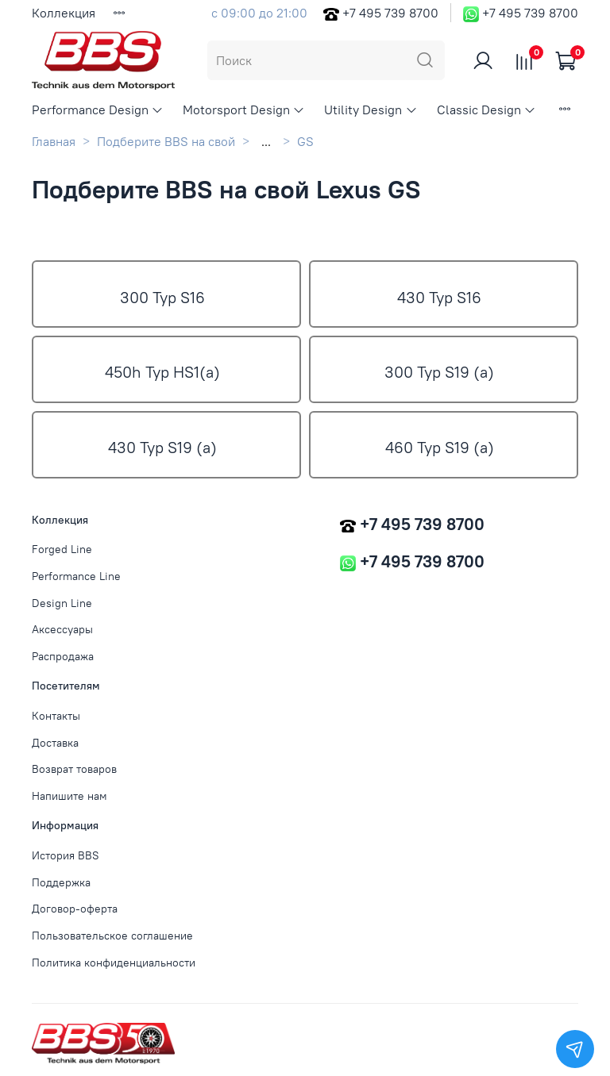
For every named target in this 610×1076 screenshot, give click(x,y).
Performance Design (98, 109)
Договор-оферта (75, 908)
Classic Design (486, 109)
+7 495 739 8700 (390, 13)
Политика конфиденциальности (113, 962)
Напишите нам (69, 796)
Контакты (56, 716)
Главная (53, 141)
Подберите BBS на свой (166, 141)
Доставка (55, 743)
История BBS (65, 855)
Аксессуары (62, 629)
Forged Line (62, 549)
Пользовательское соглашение (112, 935)
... (266, 141)
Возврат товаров (74, 769)
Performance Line (76, 576)
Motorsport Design (244, 109)
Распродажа (63, 656)
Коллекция (63, 13)
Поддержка (61, 882)
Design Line (62, 603)
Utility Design (370, 109)
